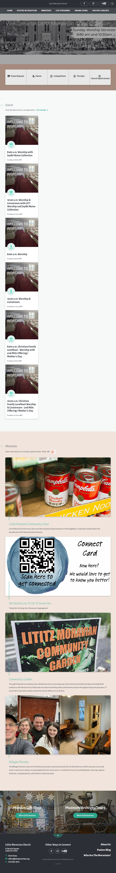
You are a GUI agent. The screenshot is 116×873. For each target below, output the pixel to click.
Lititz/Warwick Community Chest (29, 524)
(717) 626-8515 (12, 861)
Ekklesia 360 (58, 864)
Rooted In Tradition (27, 11)
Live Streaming (63, 11)
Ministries (46, 11)
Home (9, 11)
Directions (11, 855)
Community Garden (20, 679)
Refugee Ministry (19, 762)
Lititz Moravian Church (58, 4)
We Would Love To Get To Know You (30, 603)
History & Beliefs (100, 11)
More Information (27, 815)
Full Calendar (42, 110)
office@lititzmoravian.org (17, 858)
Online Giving (81, 11)
